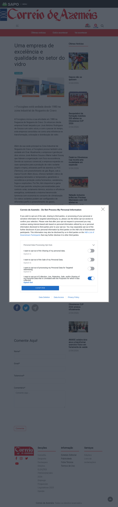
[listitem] (59, 245)
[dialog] (59, 253)
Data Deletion (44, 297)
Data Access (59, 297)
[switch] (91, 250)
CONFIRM (40, 288)
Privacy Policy (73, 297)
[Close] (103, 210)
